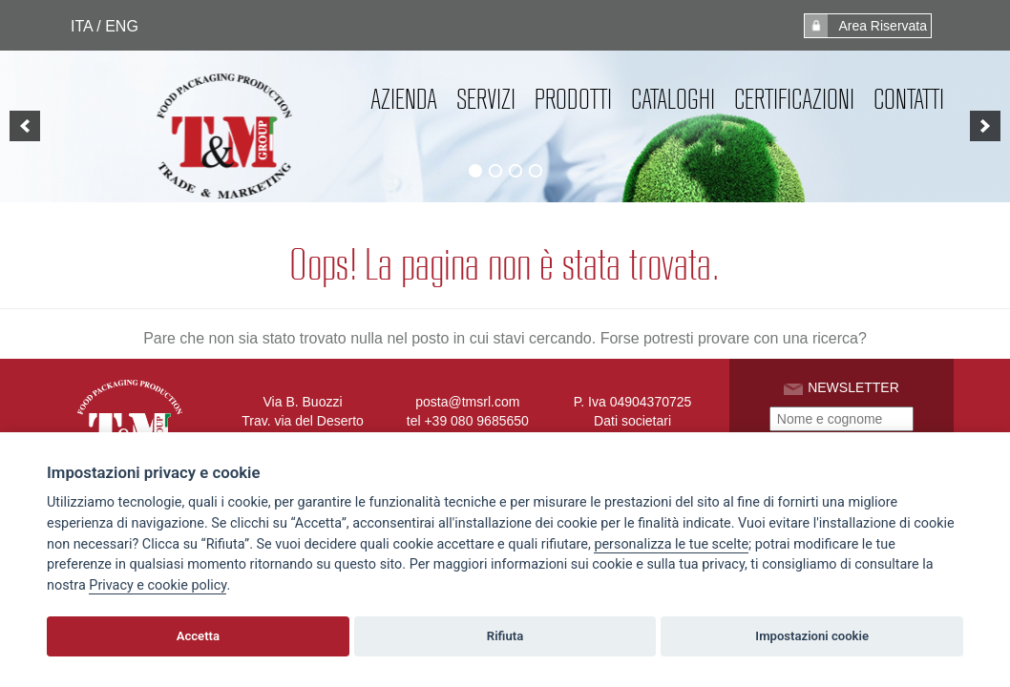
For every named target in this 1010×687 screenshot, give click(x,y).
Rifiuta (505, 636)
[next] (985, 126)
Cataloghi (673, 99)
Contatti (908, 99)
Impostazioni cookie (812, 636)
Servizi (486, 99)
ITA (82, 26)
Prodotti (573, 99)
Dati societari (632, 420)
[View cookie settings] (671, 544)
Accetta (198, 636)
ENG (121, 26)
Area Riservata (866, 25)
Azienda (403, 99)
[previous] (25, 126)
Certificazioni (794, 99)
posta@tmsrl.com (467, 401)
